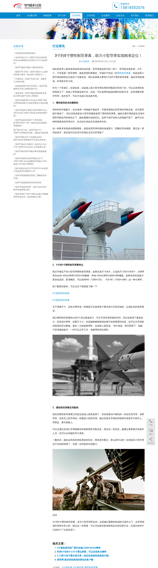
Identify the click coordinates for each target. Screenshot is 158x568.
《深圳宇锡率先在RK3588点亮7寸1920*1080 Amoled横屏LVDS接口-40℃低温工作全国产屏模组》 (30, 161)
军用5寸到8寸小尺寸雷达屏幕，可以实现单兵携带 (81, 551)
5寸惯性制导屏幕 (60, 300)
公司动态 (91, 15)
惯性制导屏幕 (124, 73)
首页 (18, 15)
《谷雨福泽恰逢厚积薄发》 (25, 53)
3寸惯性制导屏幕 (60, 293)
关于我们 (135, 15)
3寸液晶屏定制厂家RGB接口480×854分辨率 (78, 548)
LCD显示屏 (32, 15)
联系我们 (149, 15)
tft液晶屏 (47, 15)
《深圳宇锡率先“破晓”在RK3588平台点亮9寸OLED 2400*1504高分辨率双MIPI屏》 (30, 113)
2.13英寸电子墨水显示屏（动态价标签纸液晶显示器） (84, 555)
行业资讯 (76, 15)
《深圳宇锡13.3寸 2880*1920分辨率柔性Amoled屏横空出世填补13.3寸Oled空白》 (30, 60)
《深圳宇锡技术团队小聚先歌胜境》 (29, 67)
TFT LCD (62, 15)
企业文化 (120, 15)
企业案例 (105, 15)
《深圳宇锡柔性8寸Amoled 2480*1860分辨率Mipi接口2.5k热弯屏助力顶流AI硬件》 (30, 103)
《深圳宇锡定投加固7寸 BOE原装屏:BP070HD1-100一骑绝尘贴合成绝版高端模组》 (30, 123)
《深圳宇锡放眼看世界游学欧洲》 (28, 182)
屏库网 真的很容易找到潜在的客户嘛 (75, 559)
